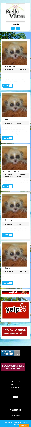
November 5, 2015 (11, 69)
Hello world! (7, 219)
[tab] (13, 28)
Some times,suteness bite (13, 171)
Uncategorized (15, 415)
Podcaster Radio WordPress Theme (14, 422)
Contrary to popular (10, 66)
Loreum (5, 118)
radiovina (22, 69)
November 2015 (16, 387)
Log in (15, 400)
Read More (8, 86)
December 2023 (16, 384)
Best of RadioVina (15, 413)
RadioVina (15, 24)
